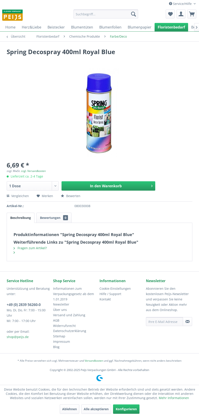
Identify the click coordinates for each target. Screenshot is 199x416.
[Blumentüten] (82, 27)
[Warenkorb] (191, 14)
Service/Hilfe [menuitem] (181, 4)
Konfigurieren (126, 409)
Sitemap (59, 336)
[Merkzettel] (170, 14)
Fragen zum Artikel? (30, 248)
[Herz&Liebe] (31, 27)
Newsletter (61, 304)
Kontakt (105, 299)
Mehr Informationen (174, 398)
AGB (56, 320)
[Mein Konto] (181, 14)
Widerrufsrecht (64, 326)
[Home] (10, 27)
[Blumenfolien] (110, 27)
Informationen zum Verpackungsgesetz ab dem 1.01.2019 (73, 293)
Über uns (60, 310)
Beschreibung (20, 218)
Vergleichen (18, 196)
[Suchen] (133, 14)
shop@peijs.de (18, 337)
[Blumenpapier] (140, 27)
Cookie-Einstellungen (115, 288)
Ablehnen (69, 409)
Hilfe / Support (110, 294)
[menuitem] (106, 14)
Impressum (61, 341)
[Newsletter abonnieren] (187, 321)
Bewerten (70, 196)
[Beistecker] (56, 27)
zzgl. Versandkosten (33, 171)
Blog (56, 347)
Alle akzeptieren (96, 409)
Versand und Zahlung (69, 315)
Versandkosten (94, 361)
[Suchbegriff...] (106, 14)
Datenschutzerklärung (69, 331)
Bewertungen (54, 217)
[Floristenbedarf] (171, 27)
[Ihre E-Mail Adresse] (164, 321)
